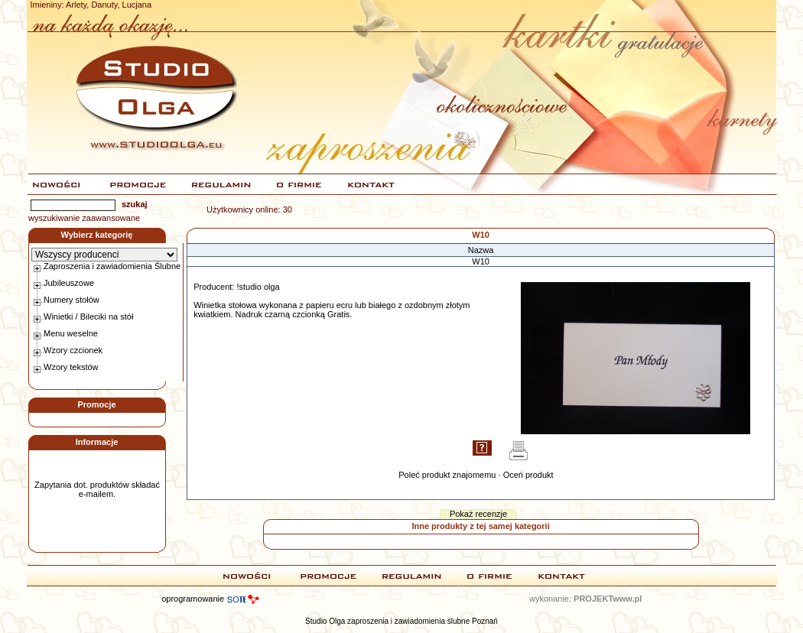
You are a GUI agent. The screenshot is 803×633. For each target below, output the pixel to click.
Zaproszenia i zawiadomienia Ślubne (112, 266)
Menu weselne (71, 333)
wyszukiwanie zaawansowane (84, 217)
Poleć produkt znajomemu (447, 474)
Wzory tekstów (71, 367)
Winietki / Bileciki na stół (88, 316)
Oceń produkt (528, 474)
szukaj (135, 204)
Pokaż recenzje (478, 513)
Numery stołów (71, 299)
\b (104, 254)
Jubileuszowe (69, 282)
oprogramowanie (192, 598)
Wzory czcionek (73, 350)
